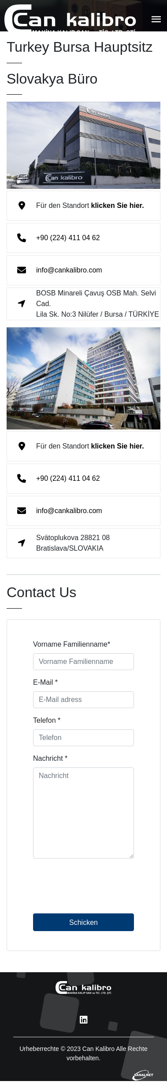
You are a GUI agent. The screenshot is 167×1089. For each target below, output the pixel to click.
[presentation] (100, 894)
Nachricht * (50, 760)
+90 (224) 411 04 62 (68, 238)
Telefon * (46, 722)
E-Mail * (45, 684)
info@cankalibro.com (69, 270)
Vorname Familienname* (71, 646)
